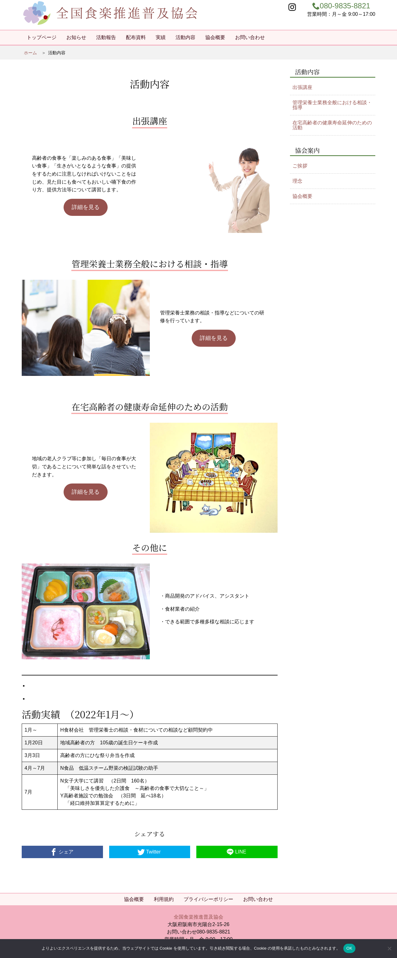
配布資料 (136, 37)
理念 (297, 181)
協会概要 (215, 37)
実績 (161, 37)
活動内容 (185, 37)
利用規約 (164, 899)
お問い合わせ (250, 37)
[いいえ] (389, 948)
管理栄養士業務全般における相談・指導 (332, 105)
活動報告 (106, 37)
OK (349, 948)
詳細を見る (86, 207)
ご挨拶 (299, 165)
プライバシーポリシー (208, 899)
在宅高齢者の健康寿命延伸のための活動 (332, 125)
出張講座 (302, 87)
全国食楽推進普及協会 (198, 917)
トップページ (41, 37)
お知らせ (76, 37)
